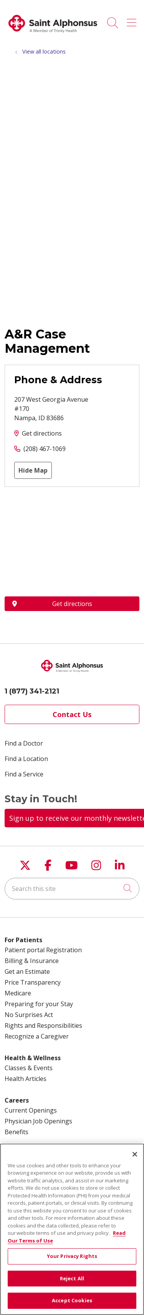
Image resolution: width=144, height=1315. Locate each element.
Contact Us (72, 714)
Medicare (18, 993)
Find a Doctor (24, 743)
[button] (133, 20)
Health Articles (25, 1078)
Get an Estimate (27, 971)
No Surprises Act (29, 1014)
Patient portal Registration (43, 950)
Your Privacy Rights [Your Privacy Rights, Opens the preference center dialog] (72, 1256)
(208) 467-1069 (44, 449)
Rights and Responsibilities (43, 1025)
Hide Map (33, 470)
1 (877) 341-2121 (32, 691)
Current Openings (31, 1110)
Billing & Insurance (32, 960)
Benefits (16, 1132)
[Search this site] (72, 888)
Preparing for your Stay (39, 1004)
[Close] (134, 1154)
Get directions (42, 433)
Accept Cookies (72, 1300)
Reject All (72, 1278)
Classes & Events (29, 1068)
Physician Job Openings (38, 1121)
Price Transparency (33, 982)
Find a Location (26, 758)
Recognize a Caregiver (37, 1036)
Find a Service (24, 774)
